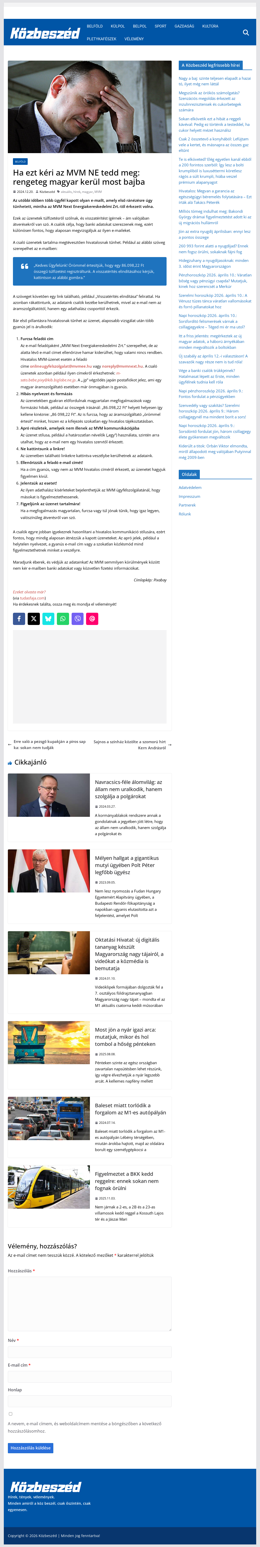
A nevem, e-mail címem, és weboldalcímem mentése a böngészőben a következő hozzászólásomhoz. (84, 1427)
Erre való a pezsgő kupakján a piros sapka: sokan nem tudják (47, 744)
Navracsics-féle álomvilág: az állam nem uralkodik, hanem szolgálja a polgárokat (128, 789)
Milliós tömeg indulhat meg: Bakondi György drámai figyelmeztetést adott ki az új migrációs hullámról (215, 217)
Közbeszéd (47, 192)
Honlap (15, 1390)
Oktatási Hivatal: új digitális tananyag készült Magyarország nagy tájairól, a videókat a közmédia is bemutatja (129, 954)
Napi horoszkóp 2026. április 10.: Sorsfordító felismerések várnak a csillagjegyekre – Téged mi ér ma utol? (212, 321)
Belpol (140, 26)
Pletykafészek (101, 39)
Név (13, 1340)
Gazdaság (184, 26)
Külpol (118, 26)
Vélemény (134, 39)
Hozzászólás (21, 1271)
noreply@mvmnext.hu (122, 366)
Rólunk (185, 513)
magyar (87, 192)
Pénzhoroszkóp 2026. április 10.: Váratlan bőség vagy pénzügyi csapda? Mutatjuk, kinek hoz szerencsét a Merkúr (215, 280)
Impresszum (189, 496)
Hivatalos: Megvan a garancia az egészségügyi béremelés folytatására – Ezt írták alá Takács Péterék (215, 196)
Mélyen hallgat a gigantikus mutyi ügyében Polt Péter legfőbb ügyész (127, 865)
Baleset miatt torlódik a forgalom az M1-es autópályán (130, 1109)
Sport (161, 26)
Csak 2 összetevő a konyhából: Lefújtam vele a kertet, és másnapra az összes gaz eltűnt (214, 144)
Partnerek (187, 505)
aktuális (66, 192)
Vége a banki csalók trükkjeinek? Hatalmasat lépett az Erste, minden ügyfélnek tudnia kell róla (209, 376)
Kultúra (210, 26)
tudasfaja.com (32, 598)
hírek (76, 192)
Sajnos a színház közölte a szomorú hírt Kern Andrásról (133, 744)
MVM (98, 192)
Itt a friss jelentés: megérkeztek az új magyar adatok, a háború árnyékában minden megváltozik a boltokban (211, 341)
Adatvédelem (190, 487)
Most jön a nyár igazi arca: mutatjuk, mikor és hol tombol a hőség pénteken (125, 1036)
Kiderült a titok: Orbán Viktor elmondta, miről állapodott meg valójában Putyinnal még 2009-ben (215, 451)
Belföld (95, 26)
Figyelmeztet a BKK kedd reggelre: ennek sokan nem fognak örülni (127, 1181)
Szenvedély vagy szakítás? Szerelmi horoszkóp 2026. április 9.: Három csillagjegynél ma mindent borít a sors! (212, 411)
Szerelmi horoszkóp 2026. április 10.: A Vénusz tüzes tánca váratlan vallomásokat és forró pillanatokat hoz (215, 301)
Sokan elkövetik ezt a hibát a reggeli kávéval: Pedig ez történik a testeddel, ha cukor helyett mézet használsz (214, 124)
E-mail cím (19, 1365)
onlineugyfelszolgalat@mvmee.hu (61, 366)
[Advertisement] (91, 677)
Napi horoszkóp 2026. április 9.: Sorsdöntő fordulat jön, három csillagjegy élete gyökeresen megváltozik (215, 431)
